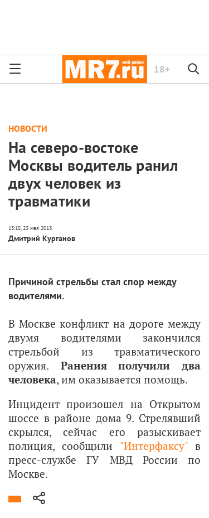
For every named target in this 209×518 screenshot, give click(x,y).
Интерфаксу (154, 446)
